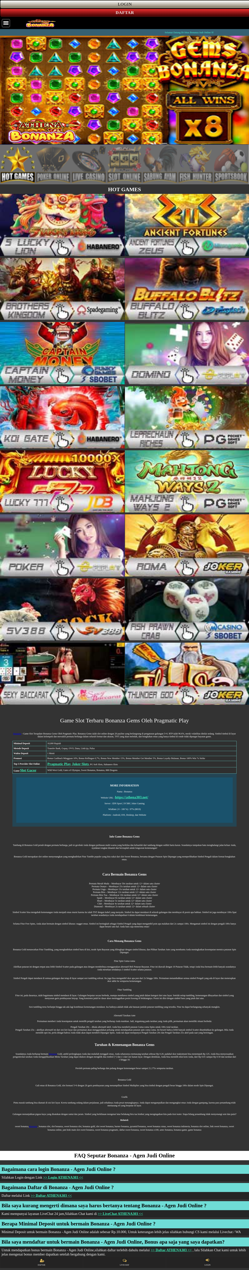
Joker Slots (80, 764)
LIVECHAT (124, 1262)
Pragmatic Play (59, 764)
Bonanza (17, 733)
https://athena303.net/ (131, 797)
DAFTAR (41, 1262)
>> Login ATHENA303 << (63, 1177)
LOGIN (208, 1262)
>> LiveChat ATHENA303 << (120, 1214)
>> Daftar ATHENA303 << (51, 1196)
